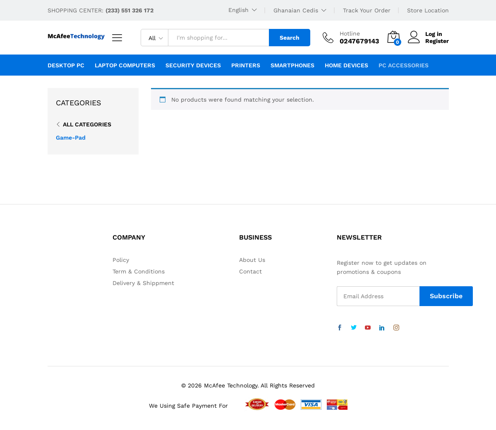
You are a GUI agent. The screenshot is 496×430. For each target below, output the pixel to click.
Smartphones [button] (292, 65)
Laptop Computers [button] (125, 65)
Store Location (428, 10)
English (238, 10)
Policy (121, 260)
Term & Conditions (139, 271)
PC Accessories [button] (404, 65)
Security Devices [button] (193, 65)
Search (290, 37)
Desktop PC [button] (66, 65)
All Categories (87, 124)
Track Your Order (367, 10)
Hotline (350, 33)
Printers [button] (245, 65)
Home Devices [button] (346, 65)
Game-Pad (71, 137)
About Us (252, 260)
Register (437, 41)
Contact (250, 271)
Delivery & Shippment (143, 283)
